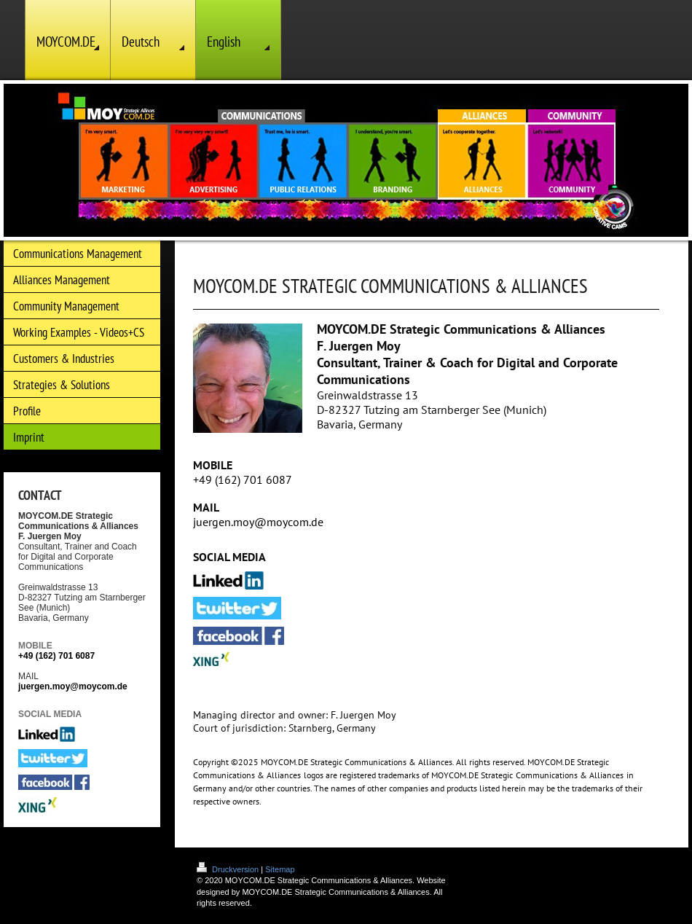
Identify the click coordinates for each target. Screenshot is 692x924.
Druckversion (229, 869)
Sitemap (279, 869)
